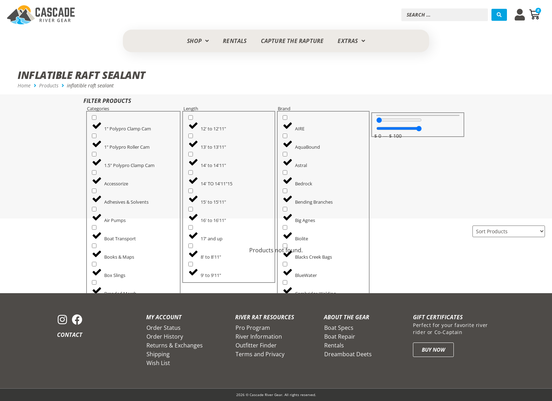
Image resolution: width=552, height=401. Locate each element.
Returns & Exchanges (174, 345)
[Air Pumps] (94, 209)
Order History (164, 336)
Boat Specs (338, 328)
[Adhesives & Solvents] (94, 191)
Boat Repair (339, 336)
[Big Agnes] (285, 209)
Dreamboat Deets (348, 354)
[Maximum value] (399, 128)
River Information (259, 336)
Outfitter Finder (256, 345)
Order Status (163, 328)
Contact (69, 335)
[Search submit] (499, 15)
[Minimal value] (399, 120)
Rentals (334, 345)
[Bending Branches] (285, 191)
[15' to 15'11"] (190, 191)
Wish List (158, 363)
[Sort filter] (508, 231)
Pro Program (253, 328)
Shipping (158, 354)
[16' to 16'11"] (190, 209)
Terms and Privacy (260, 354)
